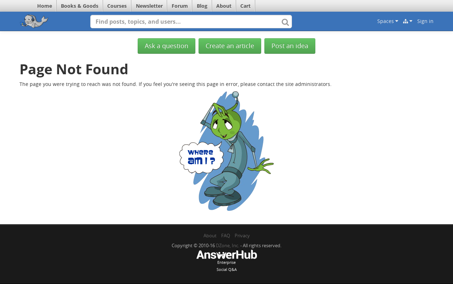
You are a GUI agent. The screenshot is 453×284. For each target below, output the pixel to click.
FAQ (225, 235)
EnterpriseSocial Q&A (226, 261)
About (223, 5)
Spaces (387, 21)
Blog (202, 5)
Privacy (242, 235)
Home (44, 5)
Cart (245, 5)
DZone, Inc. (227, 245)
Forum (180, 5)
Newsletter (149, 5)
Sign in (425, 21)
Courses (117, 5)
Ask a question (166, 46)
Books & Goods (79, 5)
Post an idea (289, 46)
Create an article (230, 46)
